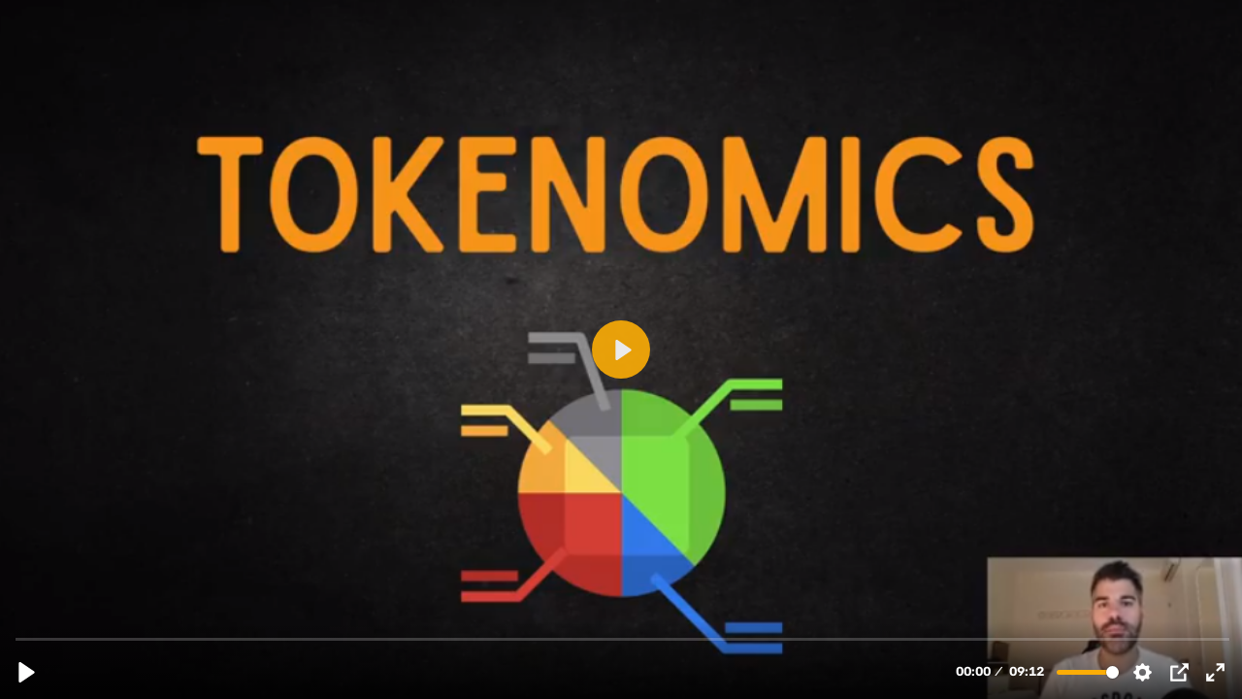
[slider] (623, 638)
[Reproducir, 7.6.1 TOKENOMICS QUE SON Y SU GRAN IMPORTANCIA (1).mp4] (27, 672)
